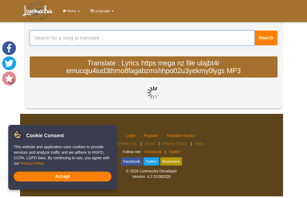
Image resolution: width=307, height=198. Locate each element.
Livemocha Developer (158, 171)
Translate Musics (180, 135)
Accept (62, 176)
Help (199, 143)
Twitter (174, 152)
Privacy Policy (175, 143)
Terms (150, 143)
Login (130, 135)
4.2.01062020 (159, 176)
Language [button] (101, 11)
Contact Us (127, 143)
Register (151, 135)
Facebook (153, 152)
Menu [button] (70, 11)
